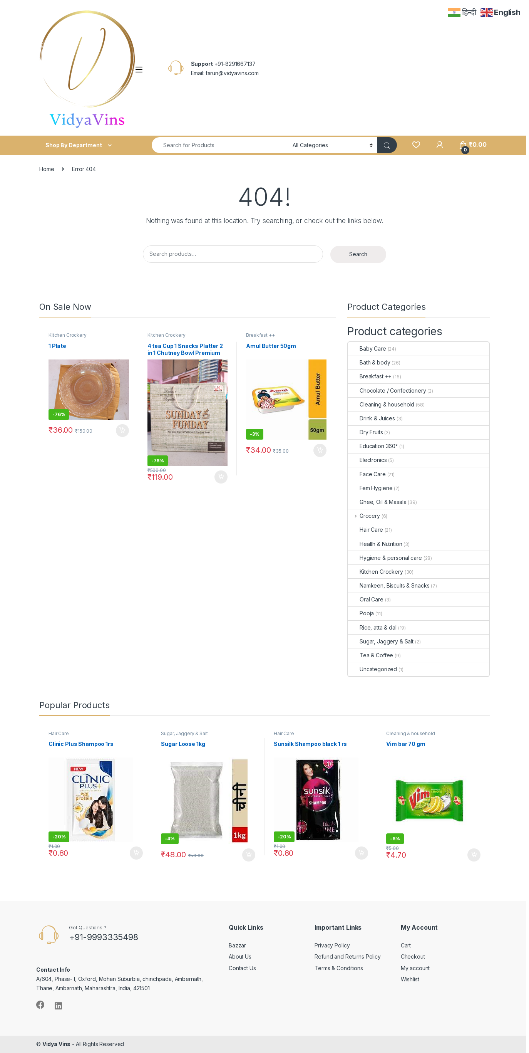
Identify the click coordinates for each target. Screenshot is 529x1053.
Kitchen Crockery (68, 335)
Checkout (413, 956)
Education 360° (373, 446)
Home (46, 169)
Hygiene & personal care (385, 557)
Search (358, 254)
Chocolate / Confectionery (387, 390)
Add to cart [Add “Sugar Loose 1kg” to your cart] (248, 855)
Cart (406, 945)
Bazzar (237, 945)
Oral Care (365, 599)
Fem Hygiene (370, 488)
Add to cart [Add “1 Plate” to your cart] (122, 430)
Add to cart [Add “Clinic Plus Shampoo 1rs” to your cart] (136, 853)
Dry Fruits (365, 432)
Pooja (361, 613)
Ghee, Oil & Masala (377, 502)
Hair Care (365, 529)
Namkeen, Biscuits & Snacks (388, 585)
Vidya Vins (56, 1044)
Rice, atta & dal (372, 627)
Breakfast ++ (260, 335)
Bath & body (369, 362)
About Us (240, 956)
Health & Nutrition (375, 544)
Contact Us (242, 968)
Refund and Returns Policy (348, 956)
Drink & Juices (371, 418)
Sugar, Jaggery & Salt (380, 641)
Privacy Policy (332, 945)
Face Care (367, 474)
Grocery (364, 515)
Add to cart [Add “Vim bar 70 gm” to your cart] (473, 855)
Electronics (367, 460)
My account (415, 968)
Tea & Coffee (370, 655)
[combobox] (220, 145)
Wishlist (410, 979)
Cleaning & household (381, 404)
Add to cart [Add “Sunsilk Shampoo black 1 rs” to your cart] (361, 853)
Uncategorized (372, 669)
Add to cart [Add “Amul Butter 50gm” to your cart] (319, 450)
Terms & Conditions (339, 968)
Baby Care (367, 348)
